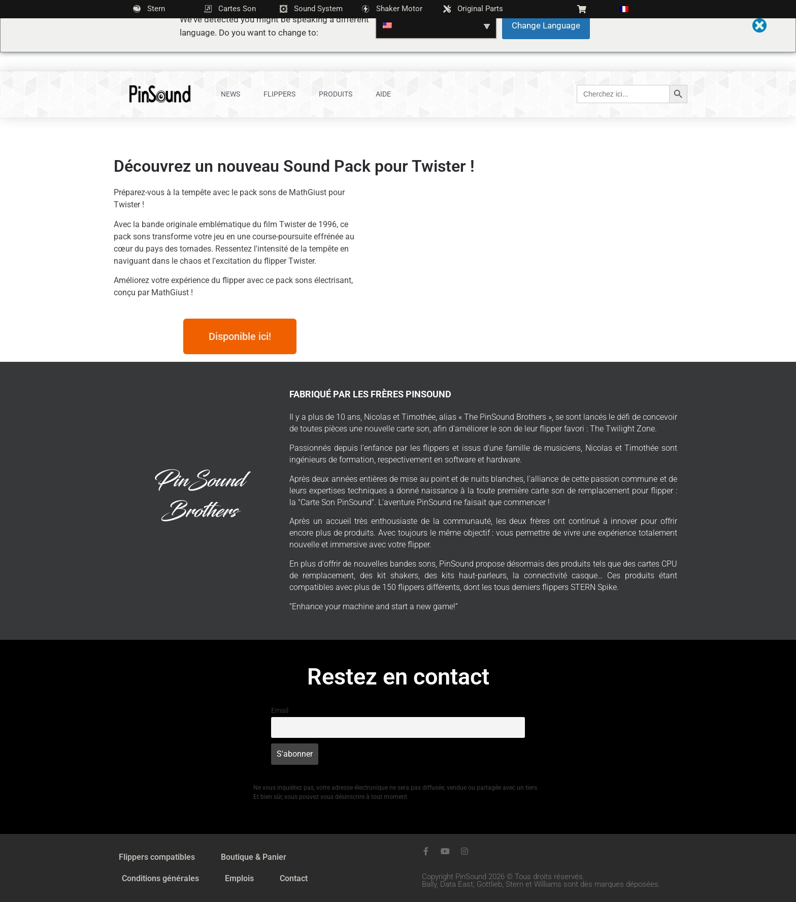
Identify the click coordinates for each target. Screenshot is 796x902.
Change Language (546, 25)
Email (279, 710)
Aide (383, 94)
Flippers (279, 94)
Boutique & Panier (253, 857)
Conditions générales (160, 878)
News (230, 94)
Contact (294, 878)
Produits (335, 94)
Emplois (239, 878)
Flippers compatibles (157, 857)
